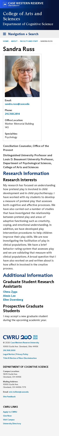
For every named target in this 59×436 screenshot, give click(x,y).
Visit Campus (9, 419)
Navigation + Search (19, 34)
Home (6, 41)
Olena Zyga (10, 291)
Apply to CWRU (10, 412)
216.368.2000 (9, 350)
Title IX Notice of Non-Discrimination (20, 358)
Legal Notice (9, 354)
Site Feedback (9, 396)
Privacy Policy (22, 354)
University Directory (12, 423)
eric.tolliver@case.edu (19, 392)
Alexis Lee (9, 295)
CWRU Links (10, 407)
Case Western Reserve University (24, 342)
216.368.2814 (12, 113)
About (14, 41)
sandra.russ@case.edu (17, 104)
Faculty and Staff (29, 41)
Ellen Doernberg (13, 299)
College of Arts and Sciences (22, 16)
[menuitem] (29, 412)
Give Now (7, 415)
